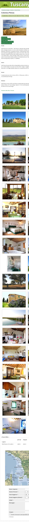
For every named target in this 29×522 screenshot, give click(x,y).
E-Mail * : (11, 500)
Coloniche (12, 10)
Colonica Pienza (17, 10)
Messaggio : (12, 502)
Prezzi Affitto (4, 40)
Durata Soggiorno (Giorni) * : (16, 497)
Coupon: (11, 512)
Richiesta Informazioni (7, 43)
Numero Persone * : (14, 491)
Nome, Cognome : (13, 489)
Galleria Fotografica (6, 39)
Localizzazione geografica (7, 41)
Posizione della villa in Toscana (7, 90)
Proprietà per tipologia (5, 10)
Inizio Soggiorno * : (13, 494)
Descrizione (4, 37)
